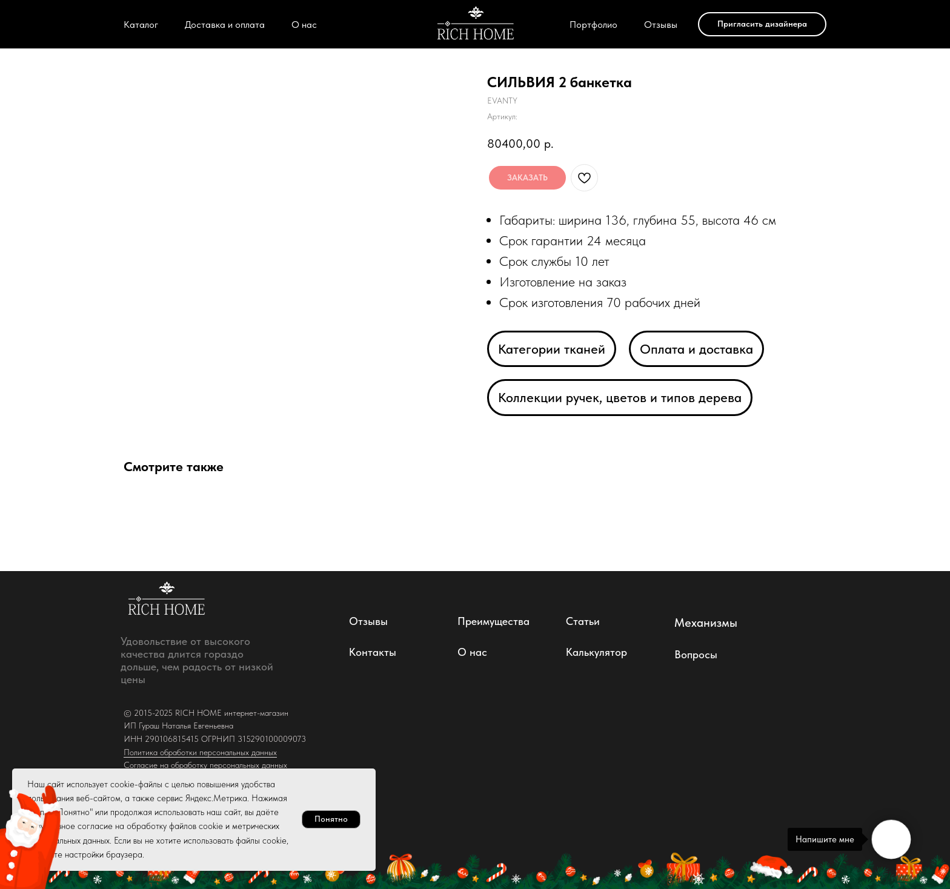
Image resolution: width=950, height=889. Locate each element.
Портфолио (593, 24)
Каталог (141, 24)
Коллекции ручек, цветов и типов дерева (620, 397)
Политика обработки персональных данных (200, 752)
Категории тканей (551, 349)
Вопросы (695, 654)
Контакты (372, 652)
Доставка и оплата (225, 24)
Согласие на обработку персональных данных (205, 765)
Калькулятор (596, 652)
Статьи (583, 621)
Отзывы (660, 24)
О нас (304, 24)
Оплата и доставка (696, 349)
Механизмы (705, 622)
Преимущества (493, 621)
